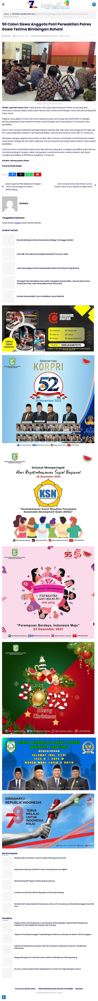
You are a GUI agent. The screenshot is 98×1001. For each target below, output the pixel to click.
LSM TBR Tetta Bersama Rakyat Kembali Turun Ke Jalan (42, 254)
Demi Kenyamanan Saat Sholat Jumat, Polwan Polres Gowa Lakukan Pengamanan (73, 185)
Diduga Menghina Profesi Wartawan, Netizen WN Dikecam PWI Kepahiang (45, 957)
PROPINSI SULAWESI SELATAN (46, 36)
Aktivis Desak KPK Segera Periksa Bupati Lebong (34, 881)
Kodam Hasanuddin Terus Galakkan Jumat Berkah (40, 296)
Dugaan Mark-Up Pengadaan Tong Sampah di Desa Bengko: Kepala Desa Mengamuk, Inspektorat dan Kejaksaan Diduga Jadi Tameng (51, 924)
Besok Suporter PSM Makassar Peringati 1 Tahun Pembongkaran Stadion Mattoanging (23, 187)
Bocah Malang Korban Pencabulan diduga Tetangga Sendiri (45, 240)
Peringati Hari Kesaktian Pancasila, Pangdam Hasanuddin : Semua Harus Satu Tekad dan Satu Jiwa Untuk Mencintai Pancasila (53, 282)
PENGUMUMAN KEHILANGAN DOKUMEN (55, 988)
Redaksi (7, 36)
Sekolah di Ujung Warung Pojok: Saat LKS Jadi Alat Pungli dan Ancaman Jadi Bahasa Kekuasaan (50, 947)
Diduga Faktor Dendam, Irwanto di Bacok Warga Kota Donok (40, 858)
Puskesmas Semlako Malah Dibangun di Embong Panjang (39, 892)
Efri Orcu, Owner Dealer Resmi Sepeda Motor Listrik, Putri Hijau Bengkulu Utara (47, 969)
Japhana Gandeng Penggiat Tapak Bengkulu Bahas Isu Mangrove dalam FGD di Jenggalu (53, 934)
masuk (17, 222)
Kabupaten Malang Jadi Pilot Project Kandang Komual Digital (40, 869)
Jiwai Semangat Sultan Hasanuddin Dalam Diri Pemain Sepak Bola (48, 268)
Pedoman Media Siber (25, 988)
